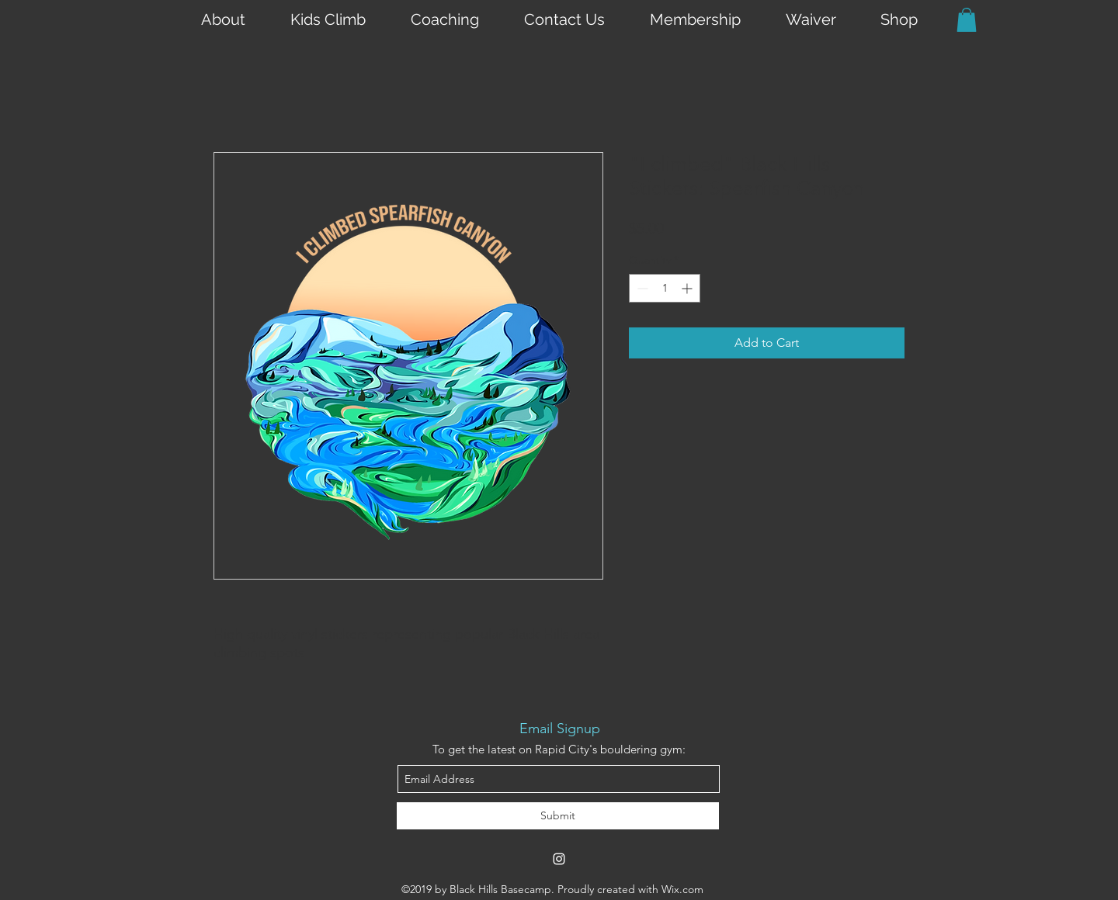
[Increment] (688, 288)
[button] (967, 20)
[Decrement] (641, 288)
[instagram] (559, 859)
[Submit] (558, 815)
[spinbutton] (665, 288)
